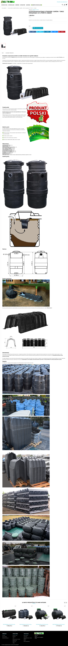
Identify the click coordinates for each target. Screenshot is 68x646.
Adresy (25, 640)
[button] (64, 602)
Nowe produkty (4, 636)
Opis (3, 52)
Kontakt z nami (15, 640)
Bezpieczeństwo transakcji (16, 639)
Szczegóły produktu (10, 52)
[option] (9, 616)
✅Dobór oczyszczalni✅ (36, 4)
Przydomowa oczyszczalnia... (9, 624)
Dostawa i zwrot (15, 635)
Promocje (3, 635)
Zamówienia (25, 636)
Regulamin (14, 636)
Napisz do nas (4, 4)
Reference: (31, 9)
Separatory (22, 4)
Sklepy (14, 642)
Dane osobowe (26, 635)
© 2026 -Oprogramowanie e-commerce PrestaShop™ (10, 644)
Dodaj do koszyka (38, 28)
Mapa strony (14, 641)
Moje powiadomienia (27, 641)
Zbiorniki (17, 4)
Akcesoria (28, 4)
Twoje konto (26, 633)
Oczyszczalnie (11, 4)
